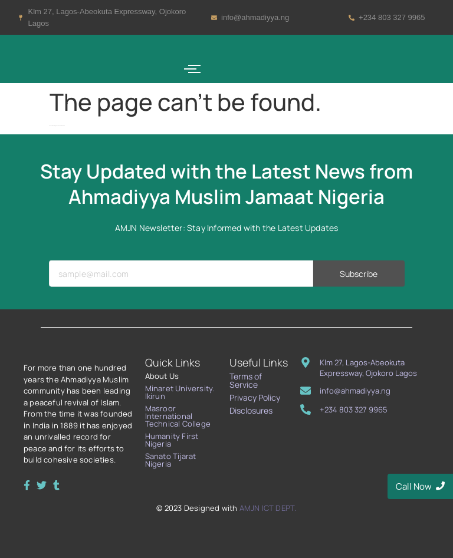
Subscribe (359, 292)
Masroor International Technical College (178, 416)
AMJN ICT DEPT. (268, 508)
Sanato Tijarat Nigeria (170, 460)
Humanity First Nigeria (172, 440)
